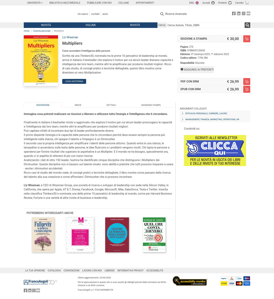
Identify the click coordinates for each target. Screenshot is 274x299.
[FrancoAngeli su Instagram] (243, 14)
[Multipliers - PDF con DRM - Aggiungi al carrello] (246, 81)
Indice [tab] (78, 105)
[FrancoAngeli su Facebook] (234, 14)
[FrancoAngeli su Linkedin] (238, 14)
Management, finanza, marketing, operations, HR (212, 119)
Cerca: (162, 25)
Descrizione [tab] (42, 105)
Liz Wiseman (70, 37)
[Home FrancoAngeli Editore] (47, 14)
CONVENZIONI (72, 270)
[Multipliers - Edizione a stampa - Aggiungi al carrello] (246, 38)
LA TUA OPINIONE (35, 270)
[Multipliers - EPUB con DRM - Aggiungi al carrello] (246, 89)
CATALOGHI (54, 270)
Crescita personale (42, 31)
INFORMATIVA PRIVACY (130, 270)
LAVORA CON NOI (92, 270)
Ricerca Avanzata (176, 14)
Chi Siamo (83, 14)
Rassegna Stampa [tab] (151, 105)
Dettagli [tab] (111, 105)
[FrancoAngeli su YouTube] (248, 14)
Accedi (206, 2)
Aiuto (105, 14)
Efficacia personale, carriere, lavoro (206, 113)
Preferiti (222, 2)
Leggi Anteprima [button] (74, 81)
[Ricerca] (247, 25)
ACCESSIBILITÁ (154, 270)
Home (26, 31)
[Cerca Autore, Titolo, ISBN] (206, 25)
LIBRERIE (110, 270)
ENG (191, 2)
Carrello (239, 2)
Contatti (95, 14)
